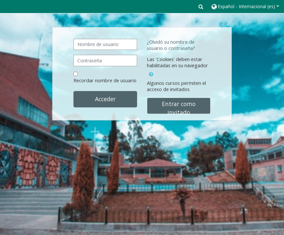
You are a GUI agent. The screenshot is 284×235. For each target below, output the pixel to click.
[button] (201, 6)
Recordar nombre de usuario (104, 80)
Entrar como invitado (179, 107)
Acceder (105, 99)
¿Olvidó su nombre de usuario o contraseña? (171, 45)
